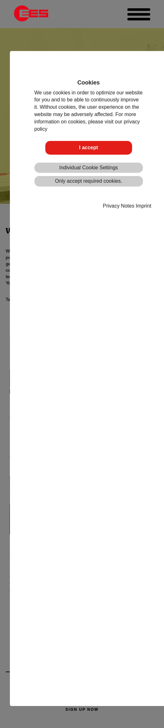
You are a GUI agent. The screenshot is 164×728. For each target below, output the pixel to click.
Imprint (143, 206)
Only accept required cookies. (88, 181)
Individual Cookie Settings (88, 167)
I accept (88, 147)
